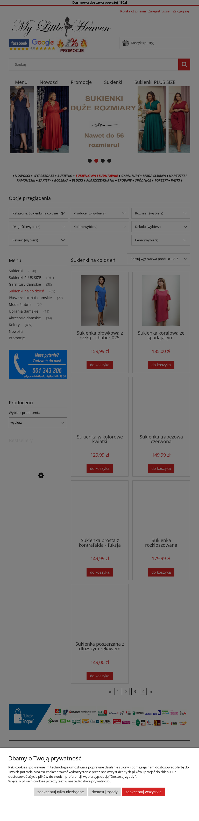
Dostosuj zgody (105, 792)
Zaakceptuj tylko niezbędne (60, 792)
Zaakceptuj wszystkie (143, 792)
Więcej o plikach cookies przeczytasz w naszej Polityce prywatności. (59, 781)
